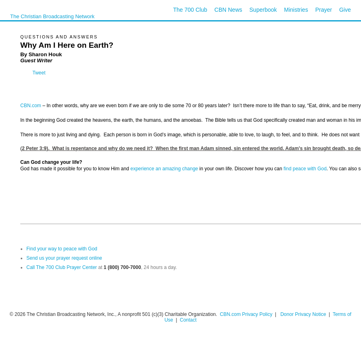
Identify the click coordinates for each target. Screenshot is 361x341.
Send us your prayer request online (64, 258)
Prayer (323, 9)
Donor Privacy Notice (303, 314)
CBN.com (30, 105)
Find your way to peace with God (61, 249)
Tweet (38, 73)
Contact (188, 320)
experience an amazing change (164, 169)
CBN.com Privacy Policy (246, 314)
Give (345, 9)
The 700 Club (190, 9)
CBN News (228, 9)
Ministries (296, 9)
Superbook (263, 9)
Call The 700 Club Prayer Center (61, 267)
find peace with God (305, 169)
